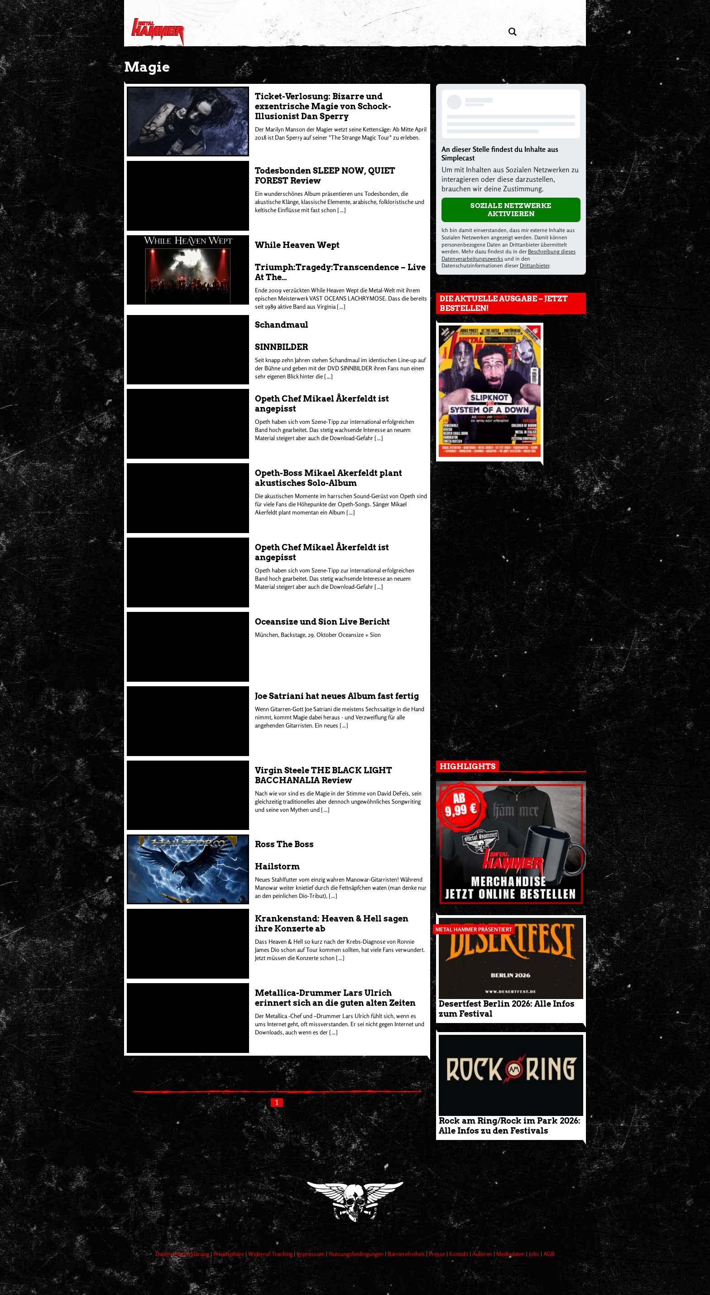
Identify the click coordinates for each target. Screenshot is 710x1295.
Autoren (483, 1253)
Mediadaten (511, 1253)
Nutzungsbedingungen (357, 1253)
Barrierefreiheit (407, 1253)
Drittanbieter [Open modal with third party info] (534, 265)
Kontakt (459, 1253)
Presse (437, 1253)
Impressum (311, 1253)
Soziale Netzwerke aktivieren (511, 210)
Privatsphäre (229, 1253)
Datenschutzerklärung (183, 1253)
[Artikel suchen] (512, 32)
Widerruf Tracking (271, 1253)
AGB (549, 1253)
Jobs (535, 1253)
